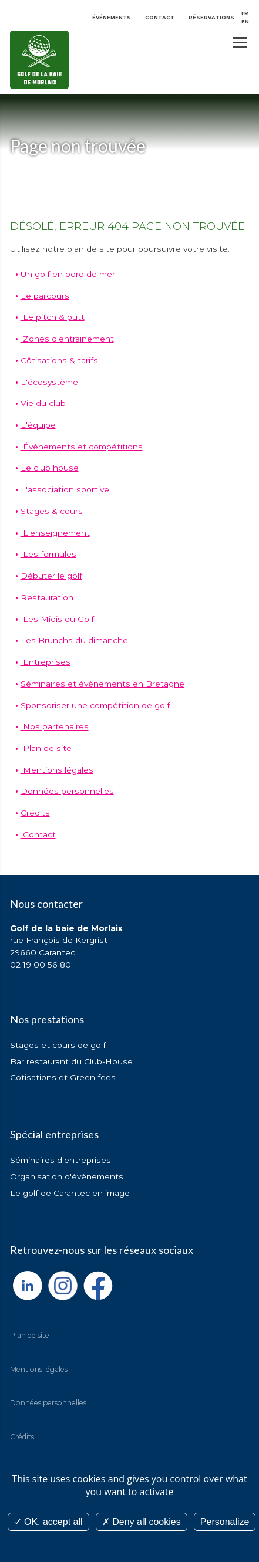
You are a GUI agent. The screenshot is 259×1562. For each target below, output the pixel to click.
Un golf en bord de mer (68, 274)
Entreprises (45, 662)
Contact (159, 18)
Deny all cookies (141, 1522)
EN (245, 22)
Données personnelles (67, 791)
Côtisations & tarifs (59, 360)
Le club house (50, 467)
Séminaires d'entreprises (60, 1160)
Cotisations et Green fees (63, 1077)
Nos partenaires (55, 726)
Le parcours (45, 295)
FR (244, 13)
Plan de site (46, 748)
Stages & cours (52, 511)
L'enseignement (55, 532)
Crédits (35, 812)
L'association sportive (65, 489)
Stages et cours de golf (58, 1045)
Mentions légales (57, 770)
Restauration (47, 597)
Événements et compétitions (82, 446)
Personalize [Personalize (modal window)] (225, 1522)
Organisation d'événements (66, 1176)
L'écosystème (49, 382)
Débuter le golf (51, 575)
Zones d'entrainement (67, 338)
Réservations (211, 18)
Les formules (48, 554)
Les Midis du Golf (57, 619)
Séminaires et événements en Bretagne (102, 683)
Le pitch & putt (53, 317)
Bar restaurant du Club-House (71, 1061)
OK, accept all (48, 1522)
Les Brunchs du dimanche (74, 640)
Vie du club (43, 403)
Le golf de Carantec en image (70, 1193)
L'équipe (38, 425)
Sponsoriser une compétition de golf (95, 705)
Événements (111, 18)
